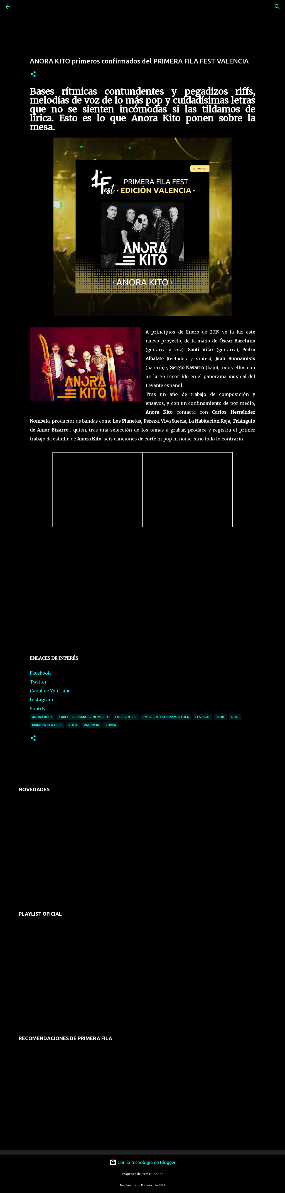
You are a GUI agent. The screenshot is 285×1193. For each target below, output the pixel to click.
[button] (33, 74)
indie (221, 717)
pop (235, 717)
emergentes (125, 717)
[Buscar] (23, 6)
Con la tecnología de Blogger (143, 1162)
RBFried (157, 1173)
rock (72, 725)
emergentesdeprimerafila (166, 717)
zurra (110, 725)
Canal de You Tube (50, 691)
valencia (91, 725)
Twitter (38, 682)
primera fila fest (47, 725)
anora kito (42, 717)
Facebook (40, 673)
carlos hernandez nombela (84, 717)
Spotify (38, 708)
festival (202, 717)
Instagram (41, 699)
